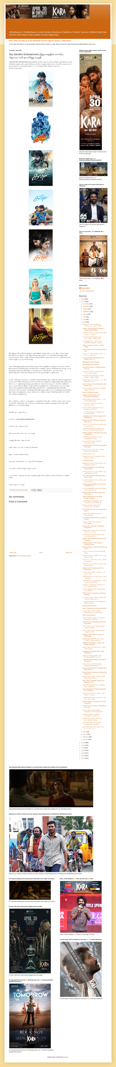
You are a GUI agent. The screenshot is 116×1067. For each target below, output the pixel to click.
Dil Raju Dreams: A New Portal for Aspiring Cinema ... (93, 543)
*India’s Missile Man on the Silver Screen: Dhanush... (92, 497)
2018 (83, 758)
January (85, 739)
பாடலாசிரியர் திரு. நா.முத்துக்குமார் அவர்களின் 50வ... (93, 412)
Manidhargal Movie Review (91, 364)
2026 (83, 299)
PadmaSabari (85, 288)
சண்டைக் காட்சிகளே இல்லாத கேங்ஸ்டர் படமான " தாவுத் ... (93, 325)
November (86, 306)
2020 (83, 753)
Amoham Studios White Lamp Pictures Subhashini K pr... (94, 484)
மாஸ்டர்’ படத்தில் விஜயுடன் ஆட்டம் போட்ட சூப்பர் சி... (94, 354)
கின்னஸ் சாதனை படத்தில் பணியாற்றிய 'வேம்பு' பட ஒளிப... (95, 333)
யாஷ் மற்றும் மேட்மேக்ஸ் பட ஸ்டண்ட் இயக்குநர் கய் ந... (95, 380)
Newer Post (12, 552)
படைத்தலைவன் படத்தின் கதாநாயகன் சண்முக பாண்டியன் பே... (94, 598)
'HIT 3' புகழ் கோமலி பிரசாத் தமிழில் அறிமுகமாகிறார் (94, 626)
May (84, 322)
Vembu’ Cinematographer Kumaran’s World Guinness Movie (93, 329)
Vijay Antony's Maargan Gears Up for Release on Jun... (94, 681)
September (86, 311)
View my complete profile (86, 291)
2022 (83, 748)
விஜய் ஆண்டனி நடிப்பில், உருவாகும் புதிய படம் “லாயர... (94, 531)
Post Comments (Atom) (24, 556)
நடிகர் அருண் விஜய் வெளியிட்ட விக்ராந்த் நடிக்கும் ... (93, 441)
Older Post (69, 552)
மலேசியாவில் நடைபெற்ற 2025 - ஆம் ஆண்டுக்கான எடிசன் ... (94, 472)
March (85, 734)
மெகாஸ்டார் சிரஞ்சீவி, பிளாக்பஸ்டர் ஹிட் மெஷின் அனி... (94, 585)
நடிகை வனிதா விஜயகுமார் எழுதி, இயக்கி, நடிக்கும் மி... (93, 408)
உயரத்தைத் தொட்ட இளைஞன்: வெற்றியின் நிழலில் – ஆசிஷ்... (93, 341)
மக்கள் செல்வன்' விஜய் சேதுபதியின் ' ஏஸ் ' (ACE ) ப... (94, 589)
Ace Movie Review (88, 460)
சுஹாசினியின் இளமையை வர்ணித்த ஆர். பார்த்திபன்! (94, 685)
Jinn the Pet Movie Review (90, 392)
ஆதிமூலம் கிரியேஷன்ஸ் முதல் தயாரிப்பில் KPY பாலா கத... (92, 656)
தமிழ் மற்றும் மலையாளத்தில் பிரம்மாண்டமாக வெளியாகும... (93, 611)
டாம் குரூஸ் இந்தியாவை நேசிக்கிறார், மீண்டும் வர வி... (94, 602)
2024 (83, 742)
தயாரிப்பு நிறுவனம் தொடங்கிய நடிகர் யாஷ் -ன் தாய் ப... (94, 480)
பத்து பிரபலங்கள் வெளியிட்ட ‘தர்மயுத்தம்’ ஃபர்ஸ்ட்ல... (92, 715)
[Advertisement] (58, 25)
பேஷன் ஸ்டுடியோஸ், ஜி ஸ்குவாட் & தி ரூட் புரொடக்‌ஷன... (95, 698)
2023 (83, 745)
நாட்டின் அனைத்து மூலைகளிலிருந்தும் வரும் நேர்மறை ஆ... (94, 489)
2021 (83, 750)
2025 (83, 301)
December (86, 304)
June (84, 319)
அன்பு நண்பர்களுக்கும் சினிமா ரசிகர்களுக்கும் (92, 514)
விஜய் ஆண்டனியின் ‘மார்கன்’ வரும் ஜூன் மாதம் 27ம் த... (94, 677)
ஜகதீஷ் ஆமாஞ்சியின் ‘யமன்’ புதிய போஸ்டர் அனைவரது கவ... (93, 639)
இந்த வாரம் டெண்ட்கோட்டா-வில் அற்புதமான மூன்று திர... (93, 450)
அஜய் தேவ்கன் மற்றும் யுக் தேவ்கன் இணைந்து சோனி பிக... (94, 618)
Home (41, 552)
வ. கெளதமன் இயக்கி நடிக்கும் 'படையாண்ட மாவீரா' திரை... (92, 337)
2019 (83, 755)
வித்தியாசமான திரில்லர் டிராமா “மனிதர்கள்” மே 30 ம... (92, 437)
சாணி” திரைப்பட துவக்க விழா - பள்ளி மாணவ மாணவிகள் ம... (94, 581)
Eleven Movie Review (89, 615)
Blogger (66, 1057)
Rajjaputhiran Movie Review (91, 362)
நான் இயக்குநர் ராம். (89, 454)
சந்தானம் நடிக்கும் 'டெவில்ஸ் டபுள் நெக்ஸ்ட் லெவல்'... (93, 694)
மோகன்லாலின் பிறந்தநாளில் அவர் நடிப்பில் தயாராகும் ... (93, 535)
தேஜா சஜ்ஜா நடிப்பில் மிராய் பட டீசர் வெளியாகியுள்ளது (94, 399)
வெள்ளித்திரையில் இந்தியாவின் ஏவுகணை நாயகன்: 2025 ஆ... (92, 501)
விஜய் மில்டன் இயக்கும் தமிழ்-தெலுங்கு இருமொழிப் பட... (92, 664)
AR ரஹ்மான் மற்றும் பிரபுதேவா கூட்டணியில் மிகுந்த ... (92, 719)
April (84, 731)
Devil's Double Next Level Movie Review (94, 608)
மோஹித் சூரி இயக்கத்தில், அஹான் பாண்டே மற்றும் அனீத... (93, 376)
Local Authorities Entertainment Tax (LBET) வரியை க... (93, 358)
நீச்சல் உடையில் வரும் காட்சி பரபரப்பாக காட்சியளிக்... (91, 505)
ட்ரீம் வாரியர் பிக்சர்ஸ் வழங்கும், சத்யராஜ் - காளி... (93, 404)
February (86, 737)
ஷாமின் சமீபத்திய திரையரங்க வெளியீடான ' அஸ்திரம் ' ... (92, 723)
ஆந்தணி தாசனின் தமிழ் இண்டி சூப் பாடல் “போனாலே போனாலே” (93, 429)
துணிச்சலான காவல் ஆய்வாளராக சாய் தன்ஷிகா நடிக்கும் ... (94, 463)
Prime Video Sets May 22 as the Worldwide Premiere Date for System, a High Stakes (40, 41)
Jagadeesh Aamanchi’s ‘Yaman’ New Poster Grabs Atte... (93, 643)
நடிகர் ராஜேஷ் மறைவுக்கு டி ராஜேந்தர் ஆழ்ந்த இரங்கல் (94, 388)
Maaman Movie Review (89, 606)
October (85, 309)
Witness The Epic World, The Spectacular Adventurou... (91, 395)
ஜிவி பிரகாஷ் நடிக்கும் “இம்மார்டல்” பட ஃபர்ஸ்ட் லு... (94, 727)
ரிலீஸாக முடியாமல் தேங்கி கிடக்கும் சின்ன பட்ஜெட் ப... (94, 457)
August (85, 314)
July (84, 317)
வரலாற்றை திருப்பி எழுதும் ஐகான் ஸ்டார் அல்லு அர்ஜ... (93, 372)
